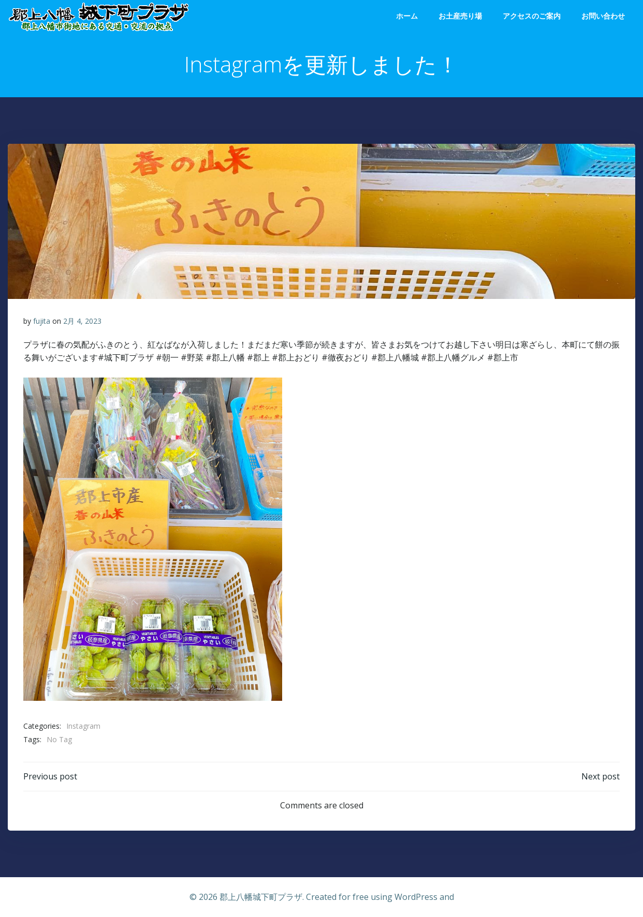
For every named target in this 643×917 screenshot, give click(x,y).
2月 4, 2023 (82, 321)
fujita (41, 321)
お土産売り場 (460, 16)
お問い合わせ (603, 16)
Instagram (83, 726)
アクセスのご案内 (532, 16)
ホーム (407, 16)
